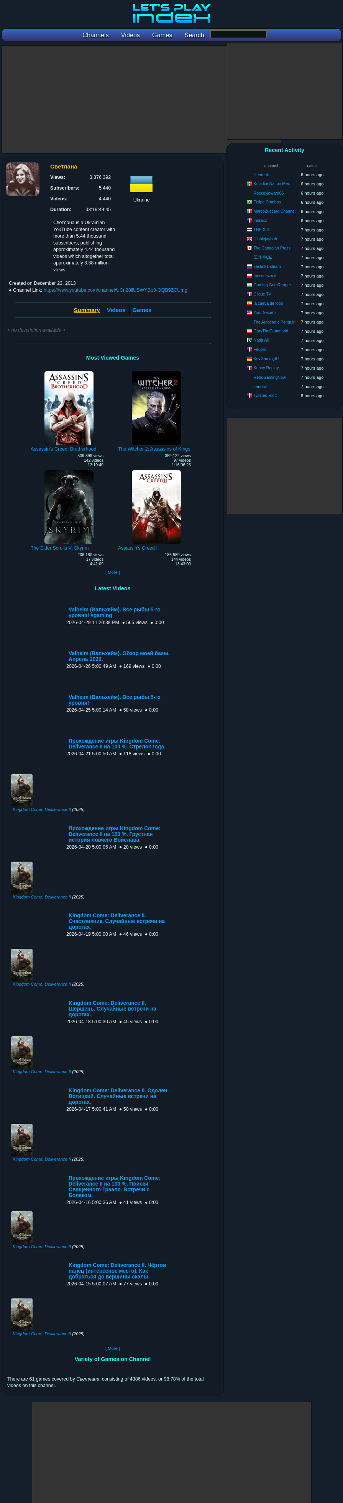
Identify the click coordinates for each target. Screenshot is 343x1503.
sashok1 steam (267, 266)
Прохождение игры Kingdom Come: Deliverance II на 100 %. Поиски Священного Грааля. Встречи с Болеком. (115, 1186)
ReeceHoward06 (269, 193)
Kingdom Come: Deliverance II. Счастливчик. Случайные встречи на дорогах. (117, 921)
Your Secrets (264, 312)
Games (142, 310)
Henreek (261, 174)
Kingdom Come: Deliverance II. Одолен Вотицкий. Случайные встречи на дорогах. (118, 1096)
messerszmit (265, 275)
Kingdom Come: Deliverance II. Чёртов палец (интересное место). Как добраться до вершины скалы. (117, 1271)
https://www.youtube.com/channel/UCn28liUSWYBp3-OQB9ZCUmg (115, 290)
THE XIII (261, 229)
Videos (116, 310)
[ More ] (112, 572)
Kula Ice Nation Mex (272, 183)
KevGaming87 (266, 358)
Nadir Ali (261, 340)
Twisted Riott (265, 395)
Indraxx (260, 220)
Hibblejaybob (265, 238)
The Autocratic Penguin (274, 322)
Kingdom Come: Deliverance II (42, 809)
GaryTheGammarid (271, 331)
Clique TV (262, 294)
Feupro (260, 349)
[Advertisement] (141, 99)
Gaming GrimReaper (272, 284)
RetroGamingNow (270, 377)
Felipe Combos (267, 202)
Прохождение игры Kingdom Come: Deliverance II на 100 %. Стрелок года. (117, 744)
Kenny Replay (266, 367)
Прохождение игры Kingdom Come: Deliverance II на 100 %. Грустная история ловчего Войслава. (115, 834)
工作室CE (263, 257)
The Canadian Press (271, 248)
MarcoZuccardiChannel (275, 211)
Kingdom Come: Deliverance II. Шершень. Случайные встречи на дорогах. (112, 1008)
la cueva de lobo (268, 303)
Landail (260, 386)
